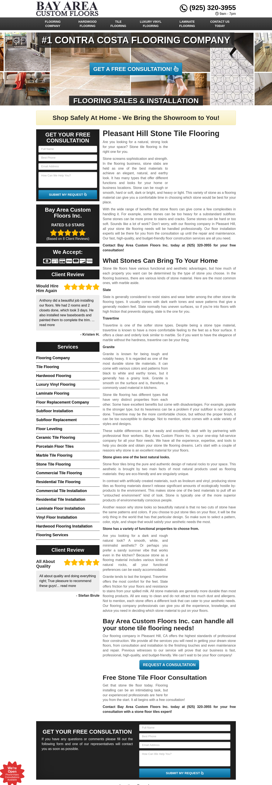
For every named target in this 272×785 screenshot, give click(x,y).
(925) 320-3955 (208, 7)
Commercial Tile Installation (61, 491)
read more (47, 325)
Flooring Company (53, 24)
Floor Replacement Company (62, 402)
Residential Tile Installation (60, 499)
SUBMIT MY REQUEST (68, 194)
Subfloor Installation (54, 411)
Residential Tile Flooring (58, 482)
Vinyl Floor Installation (56, 517)
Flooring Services (52, 535)
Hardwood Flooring (87, 24)
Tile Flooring (118, 24)
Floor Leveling (49, 429)
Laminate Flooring (187, 24)
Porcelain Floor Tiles (55, 446)
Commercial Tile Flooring (59, 473)
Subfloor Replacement (56, 420)
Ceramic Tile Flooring (55, 437)
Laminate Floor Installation (60, 508)
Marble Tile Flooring (54, 455)
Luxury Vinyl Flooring (151, 24)
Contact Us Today (220, 24)
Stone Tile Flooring (53, 464)
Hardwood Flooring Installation (64, 526)
